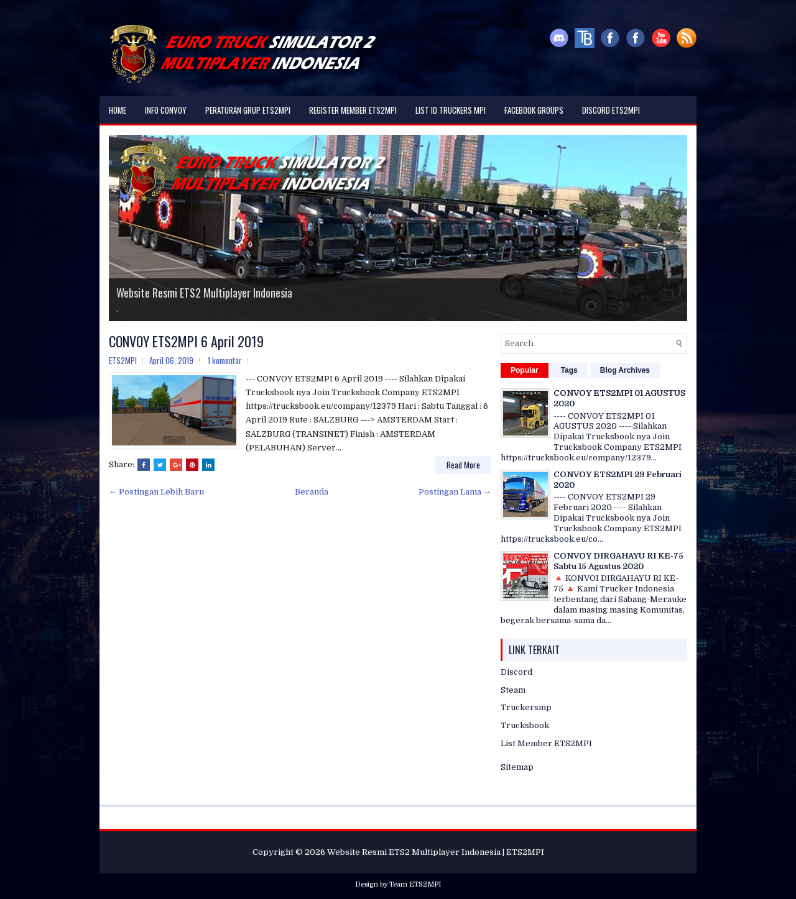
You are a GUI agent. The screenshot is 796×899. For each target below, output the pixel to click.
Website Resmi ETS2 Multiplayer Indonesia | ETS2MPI (435, 852)
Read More (463, 465)
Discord (516, 672)
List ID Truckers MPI (450, 110)
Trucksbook (525, 725)
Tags (569, 370)
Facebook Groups (533, 110)
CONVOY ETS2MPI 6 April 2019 (186, 341)
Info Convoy (166, 110)
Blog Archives (625, 370)
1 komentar (225, 360)
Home (117, 110)
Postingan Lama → (455, 491)
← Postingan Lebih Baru (156, 491)
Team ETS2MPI (415, 884)
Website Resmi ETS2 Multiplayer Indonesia (204, 293)
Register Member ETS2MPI (353, 110)
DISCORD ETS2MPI (611, 110)
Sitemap (517, 767)
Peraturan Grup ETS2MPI (247, 110)
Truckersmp (526, 707)
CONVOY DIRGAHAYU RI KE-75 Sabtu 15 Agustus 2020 (618, 561)
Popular (525, 370)
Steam (513, 690)
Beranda (311, 491)
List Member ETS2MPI (546, 743)
